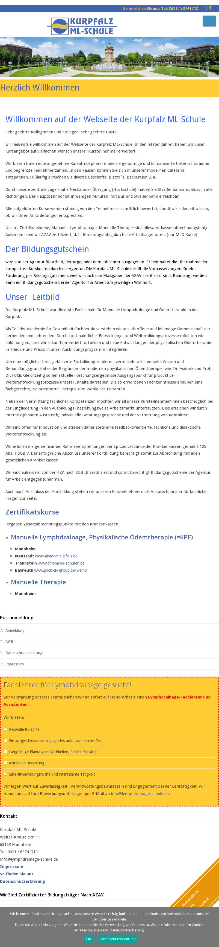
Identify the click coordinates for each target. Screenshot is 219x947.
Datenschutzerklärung (23, 652)
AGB (9, 641)
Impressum (14, 663)
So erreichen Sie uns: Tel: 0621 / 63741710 (160, 8)
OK (88, 939)
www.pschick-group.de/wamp (60, 569)
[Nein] (212, 927)
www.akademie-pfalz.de (56, 555)
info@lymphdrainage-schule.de (140, 793)
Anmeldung (15, 630)
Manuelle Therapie (38, 581)
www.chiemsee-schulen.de (61, 562)
